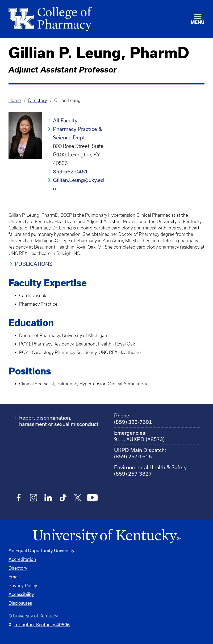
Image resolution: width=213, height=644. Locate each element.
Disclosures (20, 602)
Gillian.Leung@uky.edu (78, 184)
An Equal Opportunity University (41, 550)
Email (14, 576)
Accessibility (21, 594)
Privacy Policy (23, 585)
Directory (37, 100)
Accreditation (22, 559)
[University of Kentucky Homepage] (106, 536)
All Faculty (65, 120)
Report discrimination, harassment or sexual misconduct (58, 421)
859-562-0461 (70, 171)
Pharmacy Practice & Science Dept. (77, 133)
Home (15, 100)
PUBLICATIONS (33, 264)
